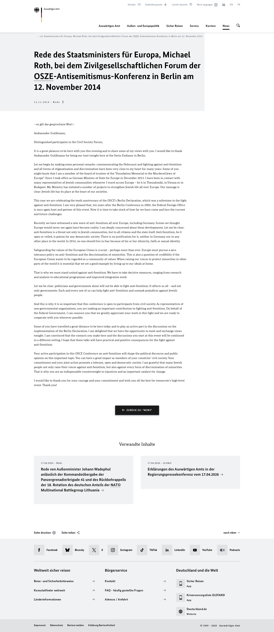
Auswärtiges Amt (109, 26)
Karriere (211, 26)
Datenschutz (56, 625)
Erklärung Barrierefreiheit (101, 625)
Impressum (40, 625)
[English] (231, 4)
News (226, 26)
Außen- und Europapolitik (143, 26)
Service (194, 26)
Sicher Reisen (174, 26)
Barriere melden (75, 625)
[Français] (238, 4)
